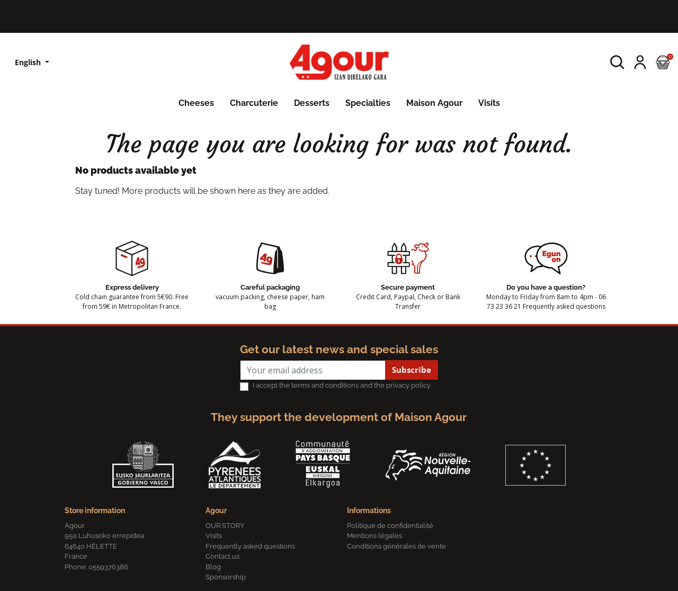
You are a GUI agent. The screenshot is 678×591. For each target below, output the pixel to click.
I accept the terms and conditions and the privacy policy (342, 385)
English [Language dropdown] (29, 62)
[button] (617, 62)
